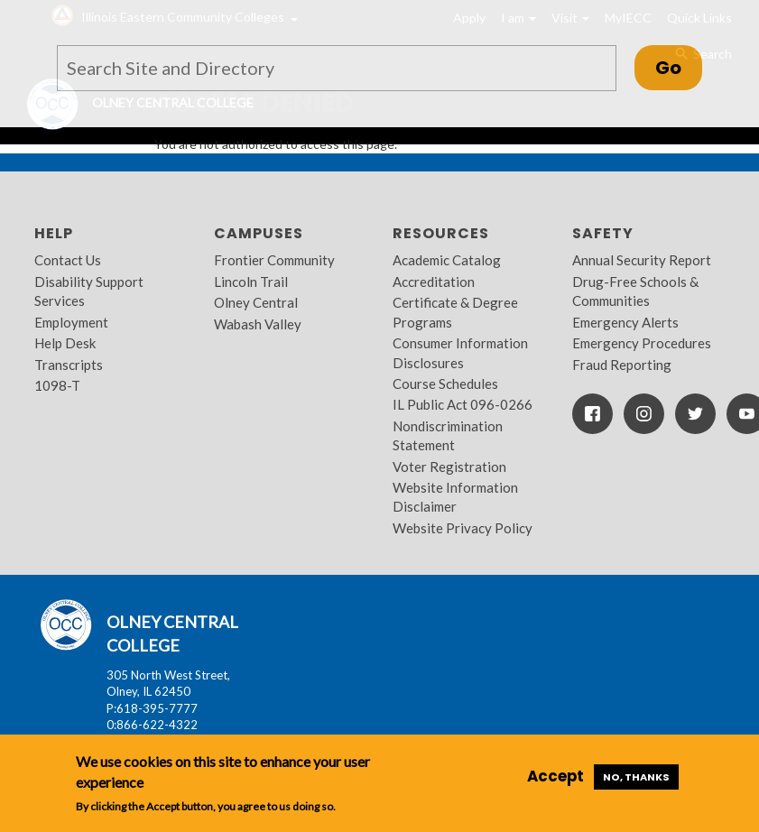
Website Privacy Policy (462, 528)
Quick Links (699, 17)
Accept (555, 776)
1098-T (57, 385)
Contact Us (67, 260)
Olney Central (256, 302)
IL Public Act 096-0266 (462, 404)
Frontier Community (274, 260)
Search (702, 54)
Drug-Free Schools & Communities (635, 291)
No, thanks (636, 777)
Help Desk (65, 343)
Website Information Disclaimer (455, 496)
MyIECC (628, 17)
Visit (570, 17)
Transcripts (68, 364)
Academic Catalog (447, 260)
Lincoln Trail (251, 281)
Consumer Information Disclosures (460, 352)
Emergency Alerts (625, 322)
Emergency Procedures (641, 343)
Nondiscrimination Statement (448, 435)
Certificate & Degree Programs (455, 311)
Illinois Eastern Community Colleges (182, 16)
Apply (469, 17)
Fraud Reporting (621, 364)
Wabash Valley (257, 324)
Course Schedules (445, 383)
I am (518, 17)
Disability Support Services (88, 291)
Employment (71, 322)
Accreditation (434, 281)
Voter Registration (449, 466)
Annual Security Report (641, 260)
